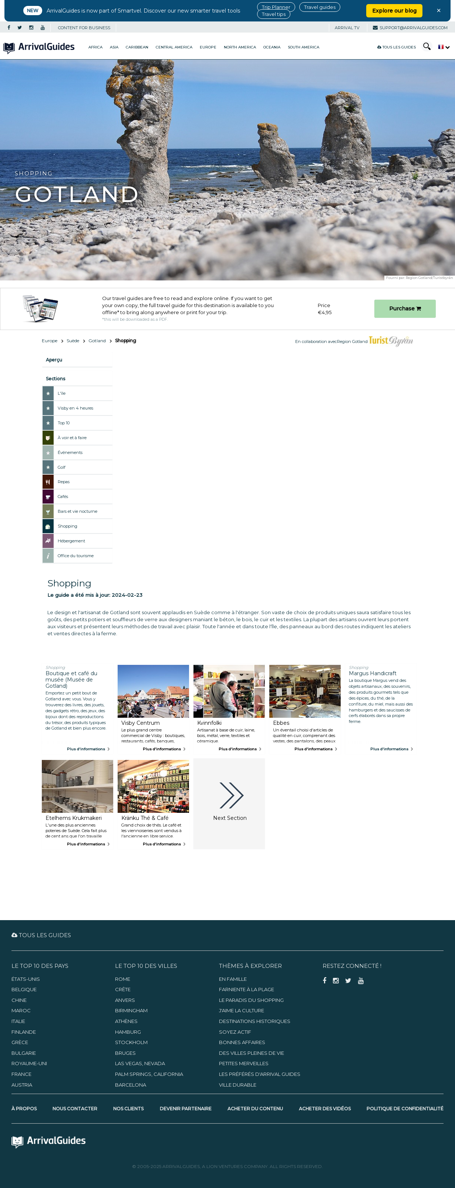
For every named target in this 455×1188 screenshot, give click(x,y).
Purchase (405, 308)
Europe (208, 47)
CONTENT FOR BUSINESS (84, 27)
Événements (70, 452)
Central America (174, 47)
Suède (73, 340)
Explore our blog (394, 10)
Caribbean (137, 47)
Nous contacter (75, 1108)
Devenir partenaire (186, 1108)
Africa (95, 47)
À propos (24, 1108)
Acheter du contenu (255, 1108)
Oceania (271, 47)
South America (303, 47)
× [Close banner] (439, 10)
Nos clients (128, 1108)
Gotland (97, 340)
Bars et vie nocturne (77, 511)
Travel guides (320, 7)
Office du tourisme (76, 555)
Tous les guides (396, 47)
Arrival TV (347, 27)
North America (240, 47)
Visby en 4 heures (75, 408)
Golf (61, 467)
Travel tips (274, 14)
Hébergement (71, 540)
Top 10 (64, 422)
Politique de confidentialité (405, 1108)
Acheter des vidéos (325, 1108)
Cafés (63, 496)
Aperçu (54, 360)
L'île (61, 393)
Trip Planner (276, 7)
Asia (114, 47)
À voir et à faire (72, 437)
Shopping (67, 526)
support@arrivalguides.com (410, 27)
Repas (64, 481)
